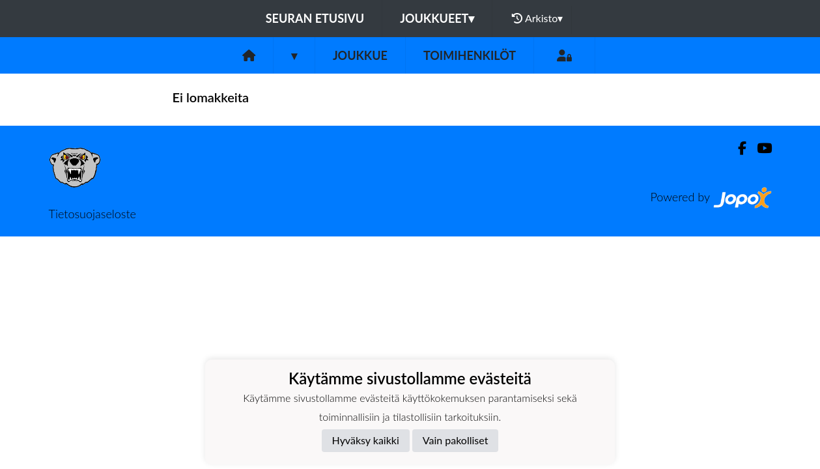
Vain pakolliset (455, 440)
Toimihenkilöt (469, 55)
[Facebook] (737, 148)
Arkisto (537, 18)
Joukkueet (437, 18)
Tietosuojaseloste (92, 213)
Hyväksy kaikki (365, 440)
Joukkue (360, 55)
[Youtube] (759, 148)
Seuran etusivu (315, 18)
